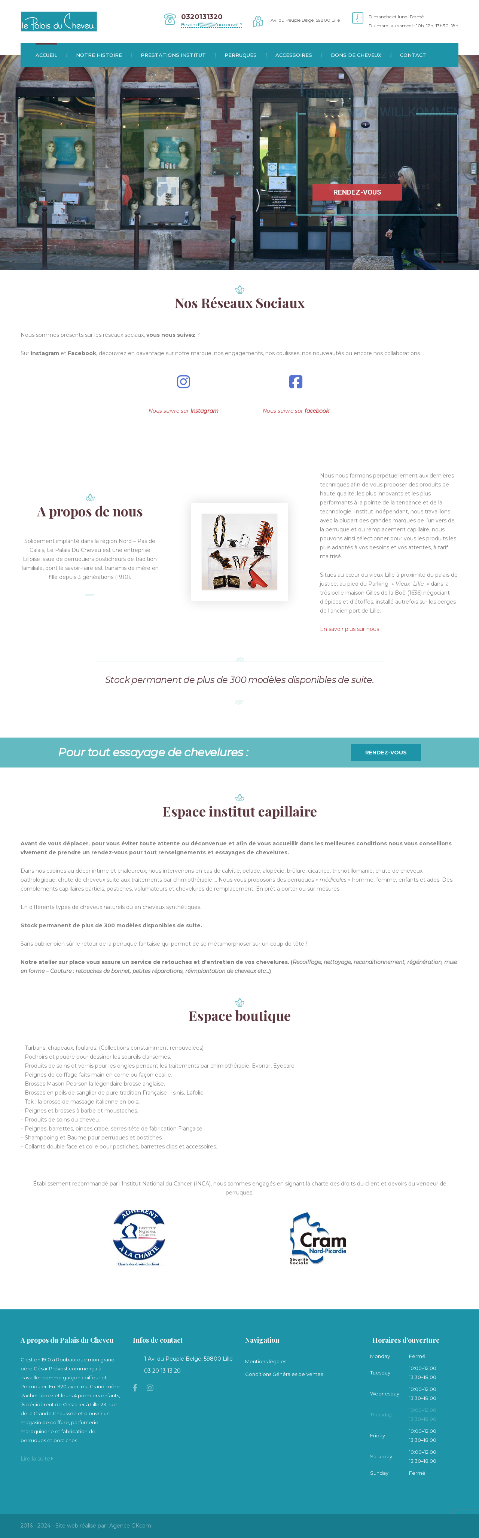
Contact (413, 55)
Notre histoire (103, 55)
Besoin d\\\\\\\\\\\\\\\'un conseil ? (211, 24)
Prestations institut (178, 55)
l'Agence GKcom (129, 1525)
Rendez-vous (386, 752)
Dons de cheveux (361, 55)
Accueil (51, 55)
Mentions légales (265, 1361)
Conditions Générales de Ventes (284, 1374)
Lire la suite (37, 1458)
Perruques (245, 55)
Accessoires (298, 55)
